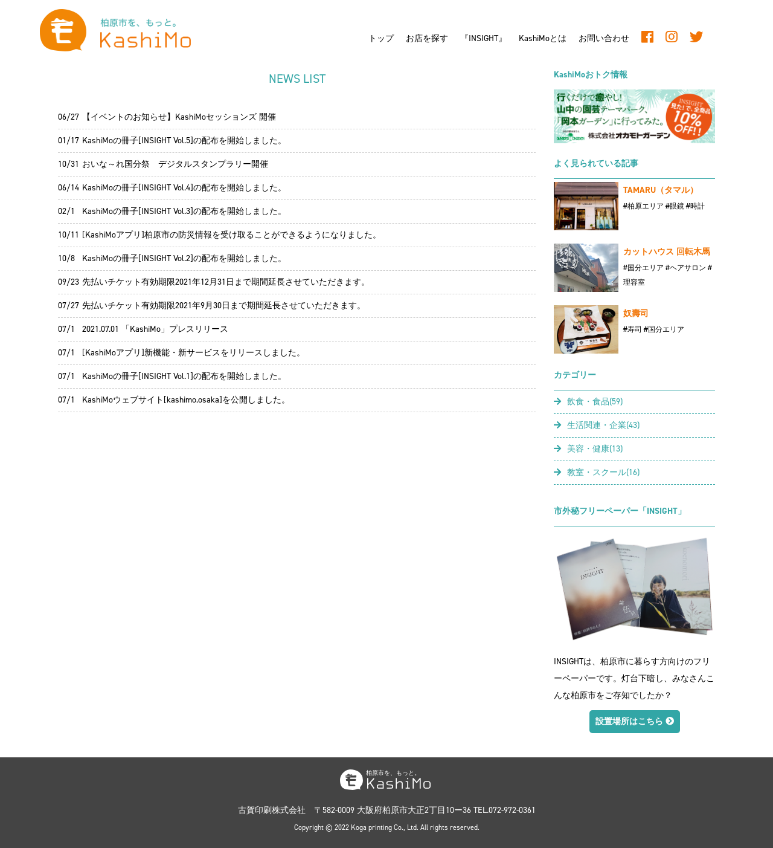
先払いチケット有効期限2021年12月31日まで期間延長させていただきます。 (226, 282)
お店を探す (427, 38)
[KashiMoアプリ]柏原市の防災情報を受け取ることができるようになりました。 (231, 235)
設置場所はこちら (634, 721)
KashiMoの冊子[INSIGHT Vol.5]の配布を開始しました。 (184, 140)
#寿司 (632, 329)
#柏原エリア (643, 206)
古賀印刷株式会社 (272, 810)
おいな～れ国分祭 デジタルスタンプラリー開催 (175, 164)
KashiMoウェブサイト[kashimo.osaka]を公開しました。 (186, 400)
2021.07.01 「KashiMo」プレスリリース (155, 329)
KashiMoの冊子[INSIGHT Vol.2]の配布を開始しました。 (184, 258)
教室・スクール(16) (597, 472)
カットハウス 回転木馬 (666, 251)
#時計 (695, 206)
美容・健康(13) (588, 449)
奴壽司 (636, 313)
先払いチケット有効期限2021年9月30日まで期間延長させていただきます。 (223, 305)
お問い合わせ (604, 38)
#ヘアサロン (686, 268)
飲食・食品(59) (588, 401)
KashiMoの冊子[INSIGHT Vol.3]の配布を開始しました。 (184, 211)
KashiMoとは (542, 38)
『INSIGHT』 (483, 38)
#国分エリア (643, 268)
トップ (381, 38)
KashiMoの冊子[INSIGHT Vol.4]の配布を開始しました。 (184, 187)
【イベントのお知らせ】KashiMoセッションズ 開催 (179, 117)
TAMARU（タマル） (660, 190)
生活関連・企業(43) (597, 425)
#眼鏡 (675, 206)
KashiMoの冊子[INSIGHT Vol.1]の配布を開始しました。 (184, 376)
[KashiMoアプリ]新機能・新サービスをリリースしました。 (193, 352)
